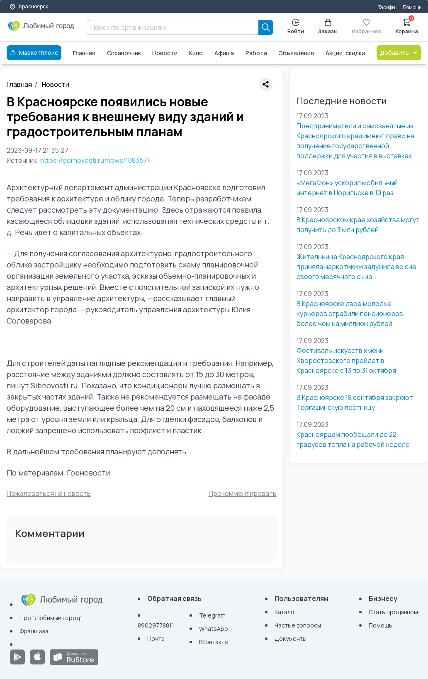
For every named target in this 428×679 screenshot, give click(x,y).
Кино (196, 53)
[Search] (265, 27)
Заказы (328, 27)
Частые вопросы (298, 625)
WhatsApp (213, 628)
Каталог (286, 612)
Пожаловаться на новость (49, 493)
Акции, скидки (345, 53)
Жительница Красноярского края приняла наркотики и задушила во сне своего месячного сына (356, 266)
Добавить (399, 52)
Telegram (212, 615)
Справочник (124, 53)
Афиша (224, 53)
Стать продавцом (393, 612)
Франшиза (34, 631)
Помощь (412, 7)
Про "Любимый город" (50, 618)
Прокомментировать (243, 493)
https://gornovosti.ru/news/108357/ (95, 160)
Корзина (407, 26)
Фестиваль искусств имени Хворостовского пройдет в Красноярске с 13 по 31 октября (346, 360)
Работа (256, 53)
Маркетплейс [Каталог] (34, 52)
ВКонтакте (213, 642)
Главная (84, 53)
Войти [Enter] (295, 27)
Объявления (296, 53)
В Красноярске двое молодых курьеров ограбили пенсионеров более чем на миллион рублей (350, 313)
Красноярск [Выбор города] (28, 6)
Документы (290, 638)
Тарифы (386, 7)
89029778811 (156, 625)
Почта (156, 638)
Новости (165, 53)
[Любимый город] (41, 29)
